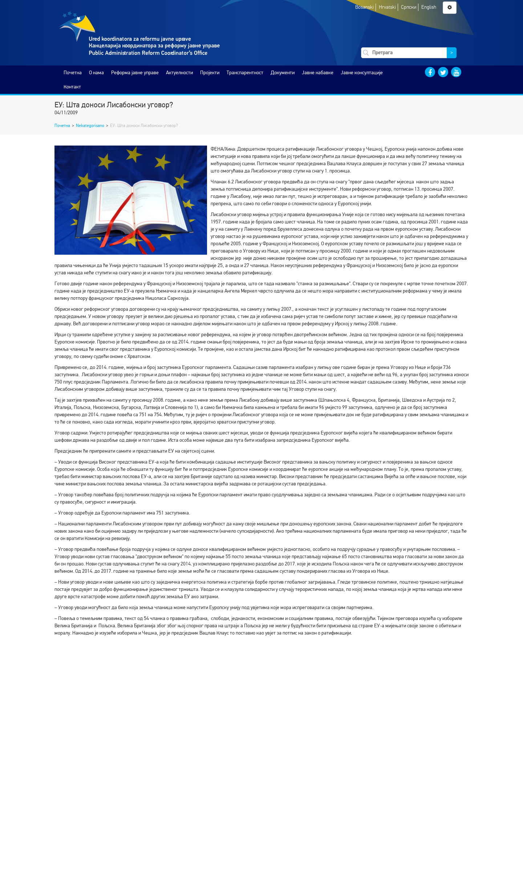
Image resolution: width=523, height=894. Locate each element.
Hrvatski (387, 7)
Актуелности (179, 72)
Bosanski (364, 7)
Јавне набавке (317, 72)
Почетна (73, 72)
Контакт (72, 87)
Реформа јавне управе (135, 72)
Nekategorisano (90, 125)
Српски (408, 7)
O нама (96, 72)
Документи (283, 72)
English (428, 7)
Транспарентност (245, 72)
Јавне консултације (362, 72)
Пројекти (209, 72)
